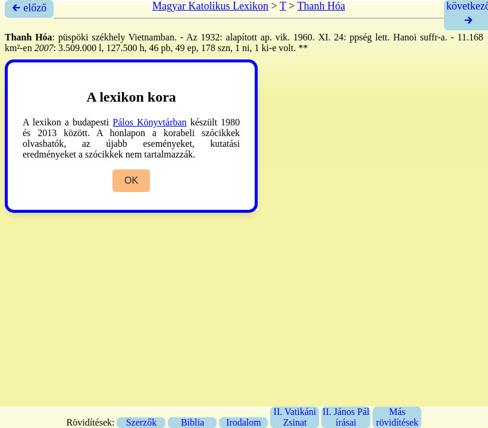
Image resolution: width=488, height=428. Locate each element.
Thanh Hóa (321, 6)
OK (131, 180)
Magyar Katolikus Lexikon (210, 6)
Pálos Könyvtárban (149, 122)
